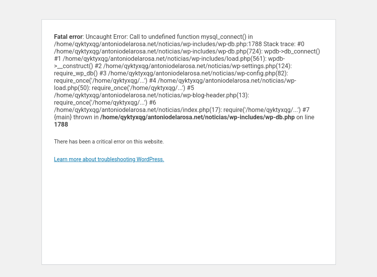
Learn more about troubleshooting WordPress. (109, 159)
